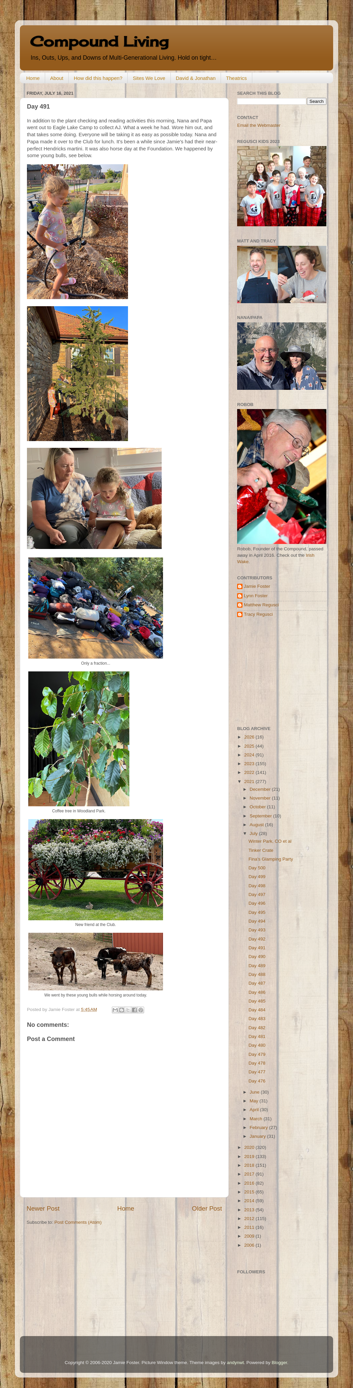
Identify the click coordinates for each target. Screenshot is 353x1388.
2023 (250, 763)
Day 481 (257, 1036)
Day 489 (257, 965)
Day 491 (257, 947)
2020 (250, 1147)
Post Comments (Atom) (78, 1222)
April (255, 1109)
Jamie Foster (257, 586)
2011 (250, 1227)
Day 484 (257, 1009)
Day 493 (257, 929)
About (56, 78)
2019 (250, 1156)
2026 (250, 737)
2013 (250, 1209)
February (259, 1127)
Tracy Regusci (258, 614)
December (261, 789)
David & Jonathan (196, 78)
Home (33, 78)
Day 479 (257, 1054)
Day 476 (257, 1080)
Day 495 (257, 912)
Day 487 (257, 983)
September (261, 815)
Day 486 (257, 992)
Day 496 (257, 903)
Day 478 (257, 1063)
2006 (250, 1245)
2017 (250, 1174)
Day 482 (257, 1027)
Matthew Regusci (261, 604)
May (254, 1100)
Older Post (207, 1208)
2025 (250, 746)
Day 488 (257, 974)
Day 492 (257, 939)
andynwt (235, 1362)
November (261, 798)
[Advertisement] (279, 672)
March (256, 1118)
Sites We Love (149, 78)
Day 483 (257, 1018)
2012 (250, 1218)
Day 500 (257, 867)
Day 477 (257, 1071)
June (255, 1092)
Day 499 (257, 876)
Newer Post (43, 1208)
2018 (250, 1165)
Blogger (279, 1362)
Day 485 (257, 1001)
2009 (250, 1236)
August (257, 824)
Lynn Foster (256, 595)
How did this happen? (98, 78)
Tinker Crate (261, 850)
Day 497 (257, 894)
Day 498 (257, 885)
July (254, 833)
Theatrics (236, 78)
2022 (250, 772)
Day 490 (257, 956)
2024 (250, 754)
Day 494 (257, 921)
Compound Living (99, 41)
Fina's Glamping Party (271, 859)
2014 (250, 1200)
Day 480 (257, 1045)
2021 (250, 781)
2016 (250, 1183)
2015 (250, 1191)
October (258, 806)
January (258, 1136)
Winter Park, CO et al (270, 841)
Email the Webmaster (259, 125)
